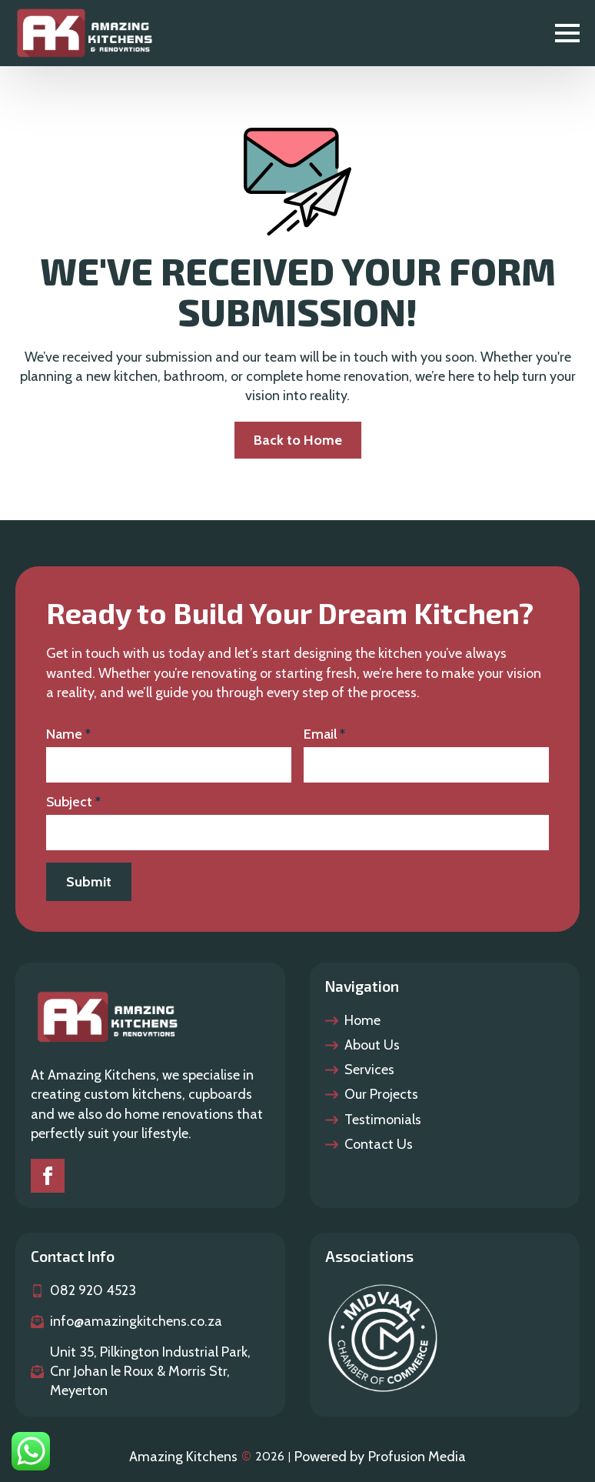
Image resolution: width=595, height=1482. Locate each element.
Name (68, 734)
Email (324, 734)
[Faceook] (48, 1176)
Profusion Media (417, 1456)
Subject (73, 802)
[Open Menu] (567, 33)
